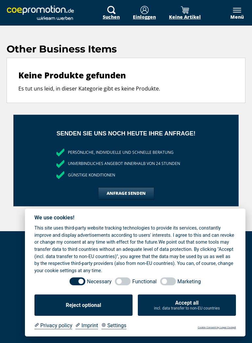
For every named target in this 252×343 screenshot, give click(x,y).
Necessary (99, 281)
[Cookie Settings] (113, 325)
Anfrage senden (126, 193)
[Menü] (234, 13)
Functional (144, 281)
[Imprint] (86, 325)
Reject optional (83, 305)
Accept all (187, 305)
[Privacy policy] (53, 325)
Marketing (189, 281)
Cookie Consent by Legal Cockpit (217, 327)
